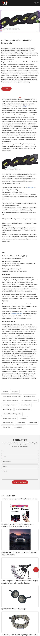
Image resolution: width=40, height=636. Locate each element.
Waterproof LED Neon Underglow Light (12, 414)
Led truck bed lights (7, 409)
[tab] (20, 97)
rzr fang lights (14, 391)
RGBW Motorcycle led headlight (10, 400)
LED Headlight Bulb (25, 405)
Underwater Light (18, 427)
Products (35, 499)
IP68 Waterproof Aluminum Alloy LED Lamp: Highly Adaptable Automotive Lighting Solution (19, 582)
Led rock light (23, 418)
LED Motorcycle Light (8, 422)
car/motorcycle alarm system (10, 499)
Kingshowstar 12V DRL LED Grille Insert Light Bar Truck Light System (18, 553)
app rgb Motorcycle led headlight (29, 400)
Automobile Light (33, 422)
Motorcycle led (6, 427)
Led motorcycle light (16, 313)
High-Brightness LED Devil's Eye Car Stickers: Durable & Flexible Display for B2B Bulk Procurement (17, 525)
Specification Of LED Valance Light (13, 609)
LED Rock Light (29, 187)
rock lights (24, 106)
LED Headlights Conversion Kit (10, 405)
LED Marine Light (21, 422)
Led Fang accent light (29, 396)
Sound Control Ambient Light (23, 409)
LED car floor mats (25, 499)
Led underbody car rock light (9, 418)
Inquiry (6, 88)
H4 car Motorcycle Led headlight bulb (11, 396)
